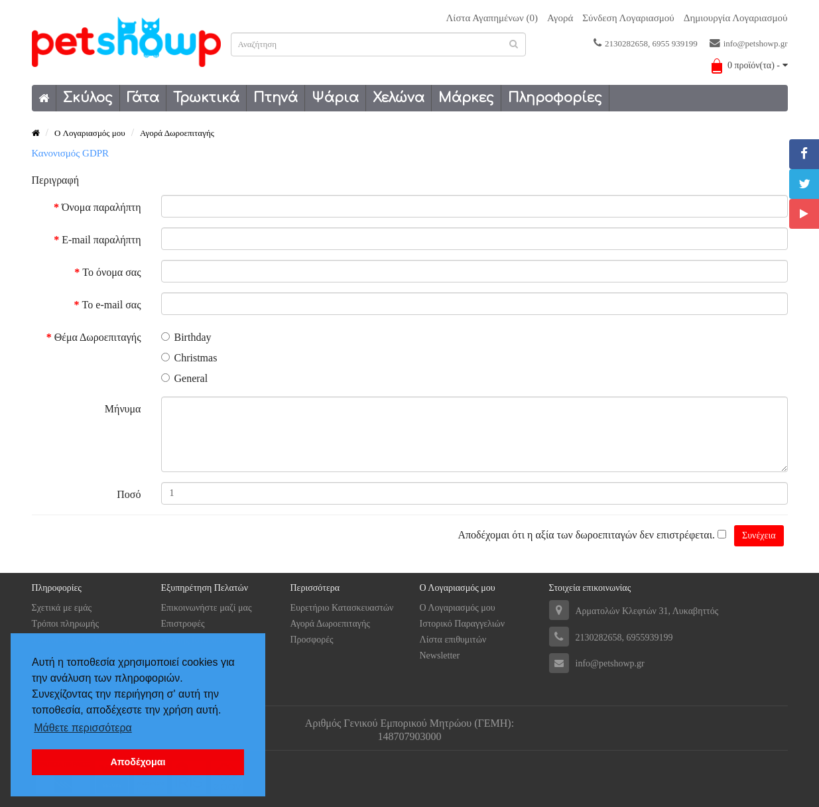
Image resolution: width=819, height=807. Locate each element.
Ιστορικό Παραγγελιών (462, 624)
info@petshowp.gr (749, 43)
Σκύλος (88, 97)
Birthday (186, 337)
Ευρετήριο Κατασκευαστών (342, 608)
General (184, 378)
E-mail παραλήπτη (101, 239)
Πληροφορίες (555, 97)
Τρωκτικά (206, 97)
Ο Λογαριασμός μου (457, 608)
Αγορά (560, 18)
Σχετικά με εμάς (62, 608)
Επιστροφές (183, 624)
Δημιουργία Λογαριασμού (736, 18)
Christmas (189, 357)
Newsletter (440, 655)
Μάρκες (466, 97)
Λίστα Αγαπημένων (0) (492, 18)
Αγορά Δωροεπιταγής (177, 133)
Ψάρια (335, 97)
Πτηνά (275, 97)
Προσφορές (312, 640)
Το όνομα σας (111, 272)
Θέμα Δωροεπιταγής (97, 337)
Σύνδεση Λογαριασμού (628, 18)
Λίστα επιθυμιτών (453, 640)
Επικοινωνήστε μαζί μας (206, 608)
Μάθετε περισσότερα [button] (83, 727)
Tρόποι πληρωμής (65, 624)
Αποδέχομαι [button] (137, 762)
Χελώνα (398, 97)
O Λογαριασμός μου (89, 133)
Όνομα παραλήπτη (101, 207)
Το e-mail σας (111, 304)
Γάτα (143, 97)
